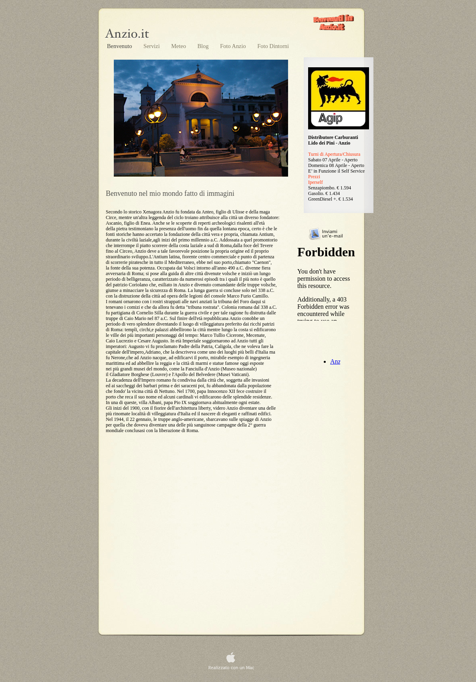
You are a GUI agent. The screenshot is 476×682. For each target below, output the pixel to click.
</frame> (327, 283)
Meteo (179, 46)
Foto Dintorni (273, 46)
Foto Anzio (233, 46)
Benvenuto (120, 46)
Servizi (152, 46)
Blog (204, 46)
